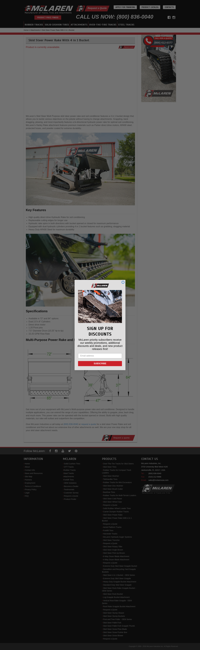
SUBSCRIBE (100, 363)
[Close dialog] (123, 282)
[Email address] (100, 355)
